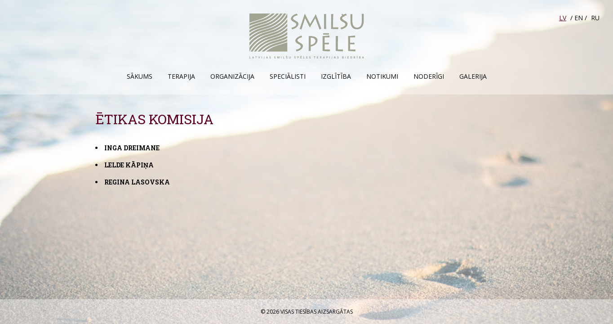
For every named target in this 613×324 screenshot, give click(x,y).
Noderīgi (428, 76)
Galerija (473, 76)
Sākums (139, 76)
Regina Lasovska (137, 182)
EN (578, 18)
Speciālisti (288, 76)
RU (595, 18)
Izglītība (336, 76)
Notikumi (382, 76)
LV (562, 18)
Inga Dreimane (132, 148)
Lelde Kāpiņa (129, 165)
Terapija (181, 76)
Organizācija (232, 76)
